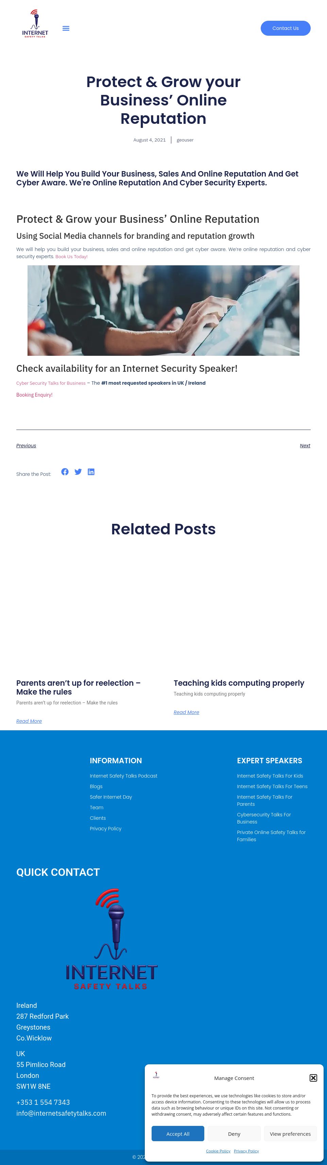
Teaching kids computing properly (239, 683)
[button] (313, 1078)
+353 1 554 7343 (43, 1102)
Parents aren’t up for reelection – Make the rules (78, 687)
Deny (234, 1133)
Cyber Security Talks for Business (51, 383)
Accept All (178, 1133)
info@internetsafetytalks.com (61, 1113)
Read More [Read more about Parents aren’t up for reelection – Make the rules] (29, 721)
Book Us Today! (71, 256)
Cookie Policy (218, 1150)
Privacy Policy (246, 1150)
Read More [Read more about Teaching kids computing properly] (186, 712)
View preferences (290, 1133)
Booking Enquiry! (34, 395)
